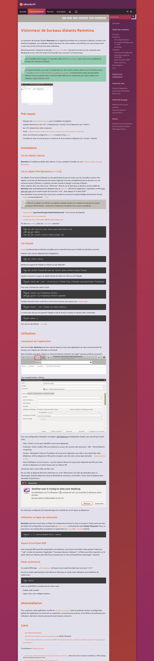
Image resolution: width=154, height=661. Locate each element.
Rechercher (132, 16)
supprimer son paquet (64, 607)
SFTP (64, 50)
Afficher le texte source (119, 111)
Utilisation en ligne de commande (120, 60)
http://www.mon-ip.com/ (36, 456)
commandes (50, 223)
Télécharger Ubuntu (117, 138)
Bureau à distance (74, 59)
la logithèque (84, 301)
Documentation (38, 11)
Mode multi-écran (119, 67)
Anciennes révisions (117, 117)
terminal (34, 223)
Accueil (24, 11)
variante (88, 161)
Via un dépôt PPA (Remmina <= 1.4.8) (122, 45)
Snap (49, 197)
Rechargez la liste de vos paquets (37, 216)
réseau (86, 18)
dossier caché (68, 523)
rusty (54, 18)
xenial (60, 18)
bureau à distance (98, 18)
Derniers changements (118, 94)
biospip (44, 645)
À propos (62, 11)
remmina (33, 164)
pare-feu (52, 135)
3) (67, 212)
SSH (59, 50)
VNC (55, 50)
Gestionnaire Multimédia (119, 97)
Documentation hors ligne (120, 135)
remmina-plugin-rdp (62, 219)
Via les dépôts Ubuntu (120, 41)
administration (77, 18)
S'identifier (114, 23)
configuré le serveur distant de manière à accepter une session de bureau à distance (61, 131)
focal (67, 18)
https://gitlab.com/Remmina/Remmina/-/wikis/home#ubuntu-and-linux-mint (52, 652)
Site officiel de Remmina (36, 629)
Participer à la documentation (121, 132)
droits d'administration (43, 121)
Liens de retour (116, 120)
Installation (115, 38)
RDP (70, 50)
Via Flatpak (116, 49)
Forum (52, 11)
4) (95, 564)
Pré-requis (114, 35)
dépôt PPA (66, 188)
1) (68, 191)
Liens (112, 73)
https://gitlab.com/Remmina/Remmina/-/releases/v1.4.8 (45, 657)
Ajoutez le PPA (30, 212)
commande (88, 526)
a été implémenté (47, 565)
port (70, 135)
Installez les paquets (32, 219)
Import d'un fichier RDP (121, 64)
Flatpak (27, 197)
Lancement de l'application (122, 55)
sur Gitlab (46, 324)
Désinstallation (116, 70)
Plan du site (115, 100)
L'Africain (37, 645)
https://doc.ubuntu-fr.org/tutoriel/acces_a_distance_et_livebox (58, 73)
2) (91, 191)
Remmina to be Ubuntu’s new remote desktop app (46, 633)
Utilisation (114, 52)
